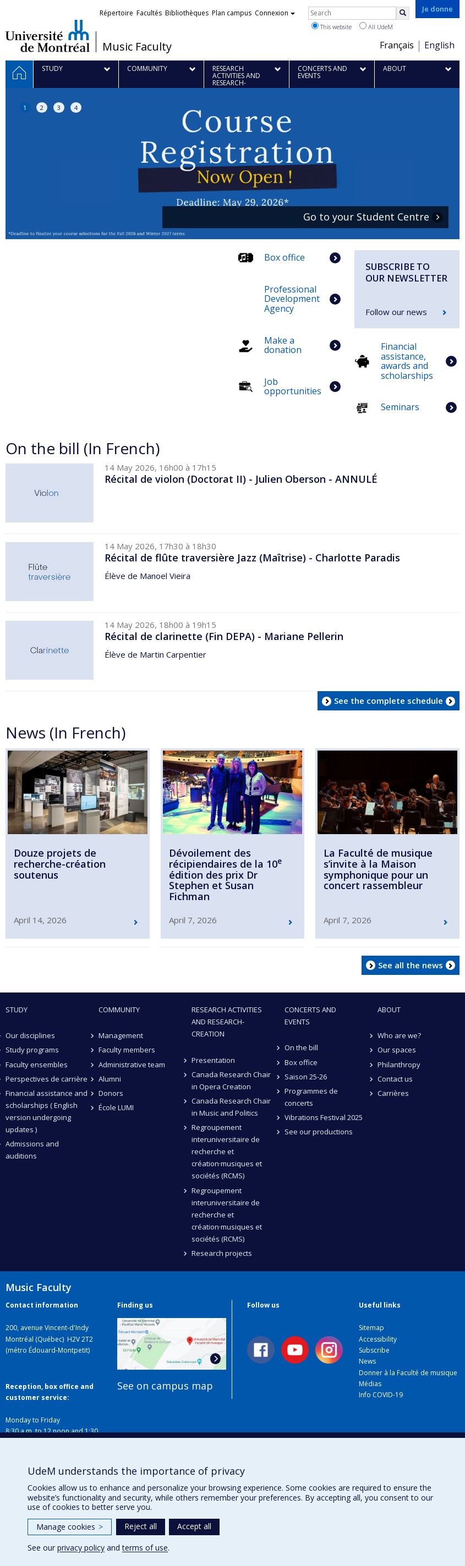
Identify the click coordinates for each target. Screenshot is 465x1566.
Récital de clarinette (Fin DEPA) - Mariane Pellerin (224, 636)
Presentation (213, 1060)
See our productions (319, 1132)
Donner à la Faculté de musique (408, 1372)
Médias (370, 1383)
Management (121, 1035)
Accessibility (378, 1339)
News (367, 1361)
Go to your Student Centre (366, 217)
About (389, 1009)
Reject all (140, 1526)
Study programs (32, 1050)
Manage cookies (69, 1526)
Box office (301, 1062)
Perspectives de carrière (46, 1079)
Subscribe (374, 1350)
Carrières (393, 1093)
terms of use (145, 1547)
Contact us (395, 1079)
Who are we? (399, 1035)
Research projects (222, 1253)
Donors (111, 1093)
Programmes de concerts (311, 1097)
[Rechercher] (402, 13)
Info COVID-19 (381, 1394)
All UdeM (376, 26)
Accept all (194, 1526)
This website (331, 26)
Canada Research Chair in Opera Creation (231, 1080)
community (119, 1009)
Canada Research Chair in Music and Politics (231, 1107)
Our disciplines (30, 1035)
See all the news (410, 965)
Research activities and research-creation (227, 1022)
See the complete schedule (388, 700)
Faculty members (127, 1050)
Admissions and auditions (32, 1150)
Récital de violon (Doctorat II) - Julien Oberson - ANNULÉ (241, 479)
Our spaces (397, 1050)
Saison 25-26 (306, 1077)
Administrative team (132, 1064)
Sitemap (371, 1327)
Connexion (275, 13)
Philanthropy (399, 1064)
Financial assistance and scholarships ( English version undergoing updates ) (46, 1111)
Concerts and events (310, 1016)
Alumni (110, 1079)
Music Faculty (137, 46)
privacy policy (81, 1547)
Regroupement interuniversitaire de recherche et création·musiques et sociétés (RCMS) (227, 1151)
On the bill (301, 1047)
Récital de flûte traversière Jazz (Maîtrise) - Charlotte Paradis (252, 557)
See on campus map (165, 1385)
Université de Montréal (48, 35)
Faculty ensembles (37, 1064)
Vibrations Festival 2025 (324, 1117)
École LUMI (116, 1107)
